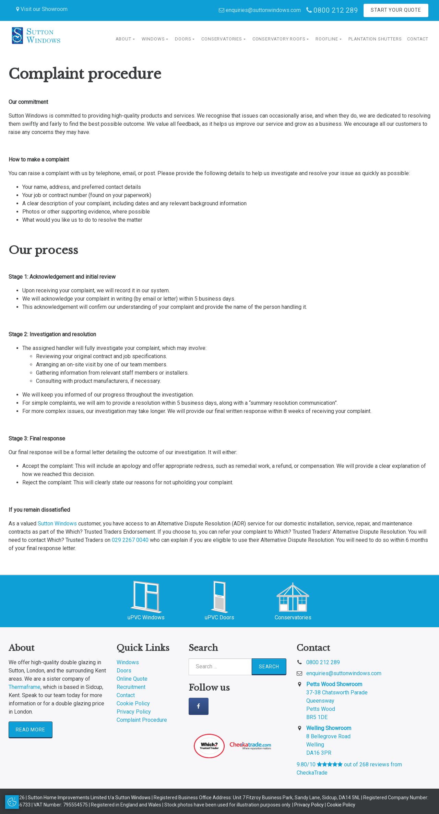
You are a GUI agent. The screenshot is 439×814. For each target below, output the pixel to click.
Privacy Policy (134, 711)
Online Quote (132, 679)
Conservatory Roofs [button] (279, 38)
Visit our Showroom (42, 9)
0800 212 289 (332, 10)
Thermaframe (24, 687)
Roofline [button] (327, 38)
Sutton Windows (57, 523)
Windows (128, 662)
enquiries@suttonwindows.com (260, 10)
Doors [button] (183, 38)
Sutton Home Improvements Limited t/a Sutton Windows (90, 797)
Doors (124, 670)
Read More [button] (30, 729)
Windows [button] (153, 38)
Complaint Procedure (142, 720)
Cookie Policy (133, 703)
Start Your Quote (396, 10)
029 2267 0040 (130, 540)
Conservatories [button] (221, 38)
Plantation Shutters (375, 38)
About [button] (123, 38)
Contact (417, 38)
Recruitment (131, 687)
